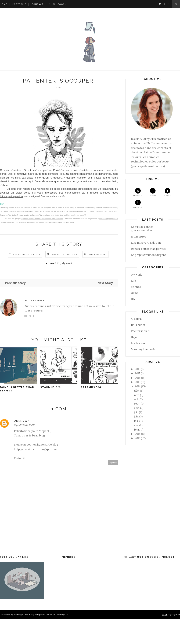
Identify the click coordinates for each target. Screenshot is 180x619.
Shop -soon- (57, 4)
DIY (133, 299)
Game (134, 293)
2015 (137, 382)
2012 (137, 438)
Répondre (113, 462)
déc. (136, 390)
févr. (137, 429)
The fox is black (140, 331)
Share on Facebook (26, 254)
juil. (136, 412)
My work (67, 263)
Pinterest (138, 192)
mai (136, 420)
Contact (37, 4)
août (136, 408)
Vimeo (153, 192)
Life (57, 263)
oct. (136, 399)
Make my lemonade (143, 349)
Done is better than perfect (17, 389)
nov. (136, 395)
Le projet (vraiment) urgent (148, 255)
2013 (137, 433)
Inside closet (139, 343)
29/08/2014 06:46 (24, 425)
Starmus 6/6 (50, 387)
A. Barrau (136, 318)
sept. (137, 403)
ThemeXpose (61, 614)
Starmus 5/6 (91, 387)
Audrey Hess (34, 300)
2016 (137, 377)
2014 (137, 386)
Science (136, 286)
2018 (137, 369)
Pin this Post (98, 254)
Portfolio (19, 4)
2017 (137, 373)
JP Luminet (138, 325)
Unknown (22, 420)
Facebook (138, 204)
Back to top (171, 614)
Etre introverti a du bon (146, 242)
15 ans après (138, 236)
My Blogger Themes (23, 614)
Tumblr (167, 192)
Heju (134, 337)
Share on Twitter (64, 254)
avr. (136, 425)
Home (3, 4)
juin (136, 416)
